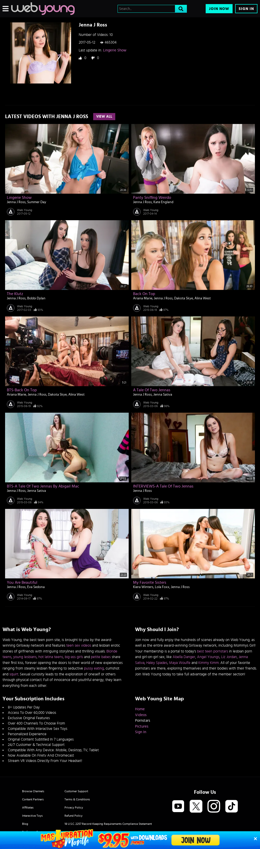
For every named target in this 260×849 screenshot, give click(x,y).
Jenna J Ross (16, 202)
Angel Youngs (208, 657)
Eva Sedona (36, 587)
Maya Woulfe (179, 663)
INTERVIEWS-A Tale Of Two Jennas (163, 486)
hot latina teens (50, 657)
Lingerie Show (114, 50)
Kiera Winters (143, 587)
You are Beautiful (22, 582)
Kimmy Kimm (208, 663)
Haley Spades (156, 663)
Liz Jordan (229, 657)
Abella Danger (184, 657)
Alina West (202, 298)
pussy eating (94, 668)
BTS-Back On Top (22, 390)
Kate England (163, 202)
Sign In (246, 9)
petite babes (101, 657)
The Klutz (15, 294)
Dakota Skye (183, 298)
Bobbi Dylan (36, 298)
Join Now (219, 9)
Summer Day (36, 202)
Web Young (24, 210)
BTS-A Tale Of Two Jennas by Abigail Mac (43, 486)
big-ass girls (74, 657)
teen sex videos (78, 645)
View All (104, 116)
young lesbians (25, 657)
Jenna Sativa (162, 394)
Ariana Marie (142, 298)
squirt (13, 674)
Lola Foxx (162, 587)
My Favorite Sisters (149, 582)
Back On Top (144, 294)
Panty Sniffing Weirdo (152, 198)
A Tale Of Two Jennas (151, 390)
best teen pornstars (212, 651)
